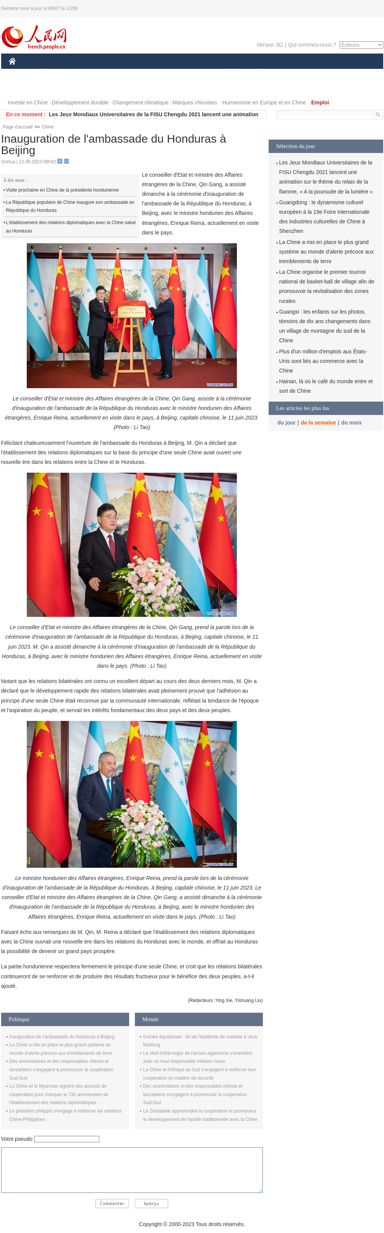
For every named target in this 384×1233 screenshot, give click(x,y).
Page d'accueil (18, 127)
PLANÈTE (257, 72)
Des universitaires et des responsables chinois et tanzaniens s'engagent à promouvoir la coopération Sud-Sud (61, 1069)
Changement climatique (140, 102)
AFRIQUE (122, 72)
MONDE (90, 72)
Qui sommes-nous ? (312, 45)
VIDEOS (55, 87)
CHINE (22, 72)
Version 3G (269, 45)
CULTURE (190, 72)
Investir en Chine (28, 102)
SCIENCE (156, 72)
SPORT (288, 72)
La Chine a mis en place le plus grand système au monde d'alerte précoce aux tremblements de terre (326, 251)
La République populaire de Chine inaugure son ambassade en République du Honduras (70, 206)
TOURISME (321, 72)
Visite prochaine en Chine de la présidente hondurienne (62, 190)
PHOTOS (24, 87)
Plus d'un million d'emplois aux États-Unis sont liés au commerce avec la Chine (323, 361)
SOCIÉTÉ (224, 72)
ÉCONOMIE (55, 72)
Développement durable (80, 102)
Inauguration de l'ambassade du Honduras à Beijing (62, 1036)
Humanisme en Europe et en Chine (264, 102)
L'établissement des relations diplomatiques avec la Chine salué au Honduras (71, 227)
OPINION (356, 72)
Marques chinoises (194, 102)
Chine (47, 127)
